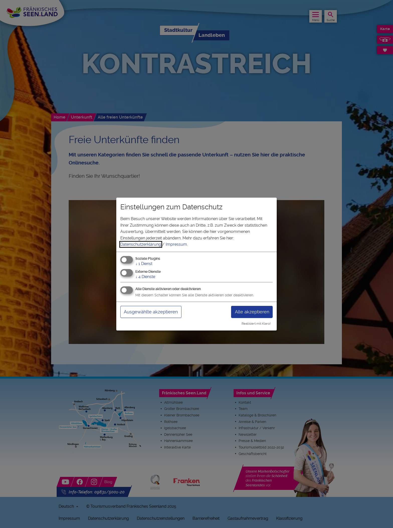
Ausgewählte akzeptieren (151, 311)
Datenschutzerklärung (140, 244)
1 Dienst (143, 263)
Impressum (176, 244)
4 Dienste (145, 276)
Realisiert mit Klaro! (256, 323)
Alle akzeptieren (252, 311)
